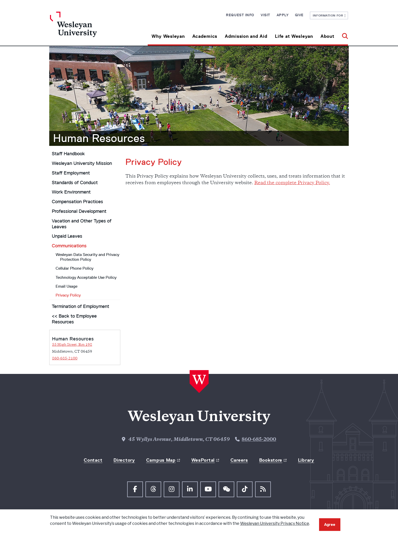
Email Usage (66, 286)
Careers (239, 460)
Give (299, 15)
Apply (283, 15)
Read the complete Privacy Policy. (292, 183)
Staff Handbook (68, 154)
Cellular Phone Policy (74, 268)
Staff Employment (71, 173)
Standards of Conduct (75, 182)
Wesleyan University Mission (82, 163)
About (328, 36)
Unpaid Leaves (67, 236)
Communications (69, 246)
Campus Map (161, 460)
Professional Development (79, 211)
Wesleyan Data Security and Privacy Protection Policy (87, 257)
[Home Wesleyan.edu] (87, 29)
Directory (124, 460)
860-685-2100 (64, 358)
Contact (93, 460)
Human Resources (99, 138)
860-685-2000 (259, 439)
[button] (343, 34)
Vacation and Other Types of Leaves (81, 224)
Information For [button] (329, 15)
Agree (329, 524)
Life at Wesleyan (294, 36)
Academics (204, 36)
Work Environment (71, 192)
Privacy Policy (68, 295)
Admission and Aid (246, 36)
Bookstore (270, 460)
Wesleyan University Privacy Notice (274, 523)
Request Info (240, 15)
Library (306, 460)
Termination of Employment (80, 306)
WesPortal (203, 460)
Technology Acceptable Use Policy (86, 277)
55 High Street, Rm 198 (72, 345)
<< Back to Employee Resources (74, 319)
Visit (265, 15)
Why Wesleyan (168, 36)
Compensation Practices (77, 201)
